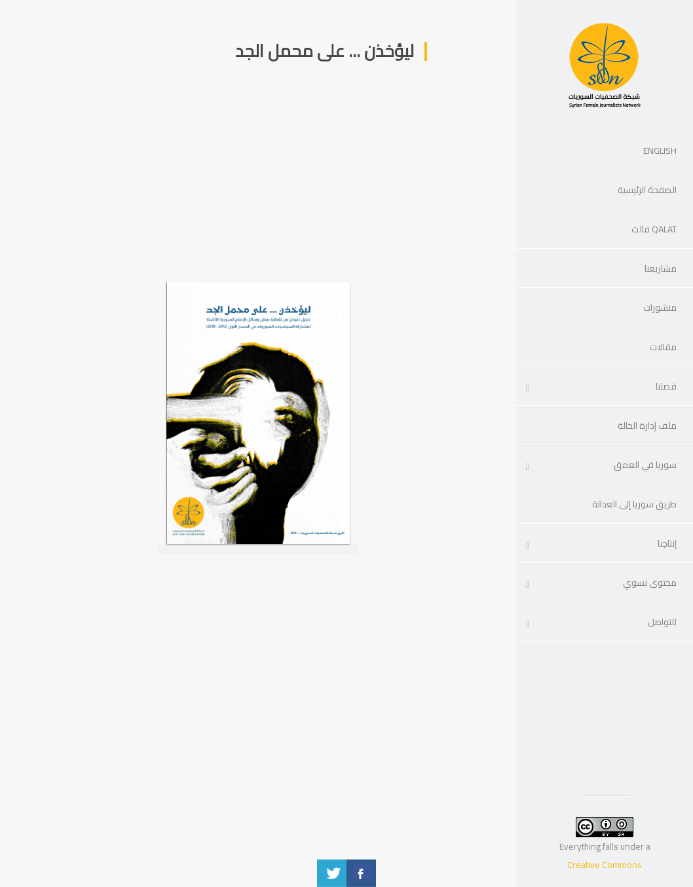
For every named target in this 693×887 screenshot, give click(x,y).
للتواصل (662, 621)
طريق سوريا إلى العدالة (634, 504)
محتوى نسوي (650, 582)
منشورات (660, 307)
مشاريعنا (661, 268)
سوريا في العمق (645, 464)
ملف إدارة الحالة (647, 425)
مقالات (663, 346)
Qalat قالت (654, 229)
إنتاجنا (667, 543)
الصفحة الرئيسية (647, 189)
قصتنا (666, 386)
